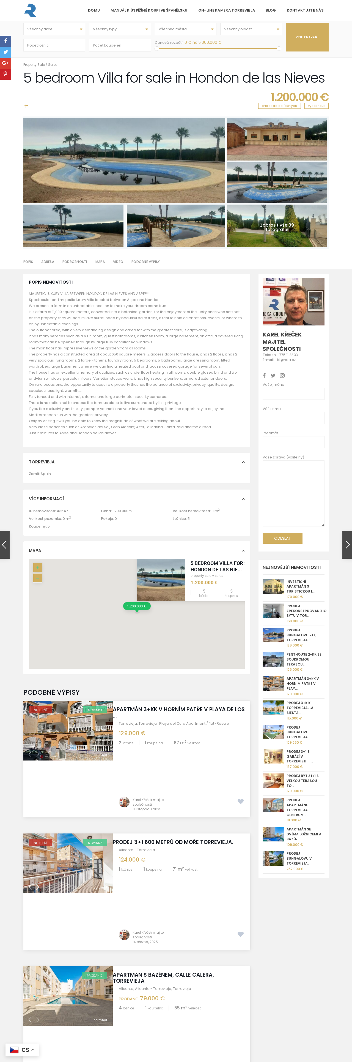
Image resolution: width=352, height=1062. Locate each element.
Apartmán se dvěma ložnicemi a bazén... (304, 838)
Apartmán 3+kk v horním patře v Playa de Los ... (179, 716)
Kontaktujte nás (305, 10)
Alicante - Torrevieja (137, 797)
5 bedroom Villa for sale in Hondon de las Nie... (226, 570)
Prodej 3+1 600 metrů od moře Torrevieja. (179, 789)
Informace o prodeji (120, 1000)
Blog (271, 10)
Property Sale (34, 68)
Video (118, 265)
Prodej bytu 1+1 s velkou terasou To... (303, 784)
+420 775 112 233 (211, 987)
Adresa (47, 265)
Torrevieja (128, 727)
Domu (94, 10)
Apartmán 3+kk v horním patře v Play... (303, 687)
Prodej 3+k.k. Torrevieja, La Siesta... (300, 712)
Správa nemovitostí (119, 1006)
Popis (28, 265)
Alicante (126, 879)
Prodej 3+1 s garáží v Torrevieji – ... (300, 760)
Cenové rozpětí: (169, 44)
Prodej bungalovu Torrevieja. (298, 736)
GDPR (106, 1013)
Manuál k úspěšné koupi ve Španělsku (149, 10)
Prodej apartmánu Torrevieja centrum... (298, 811)
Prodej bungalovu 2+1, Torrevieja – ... (301, 639)
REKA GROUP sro (116, 987)
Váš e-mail (272, 412)
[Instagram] (262, 981)
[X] (286, 981)
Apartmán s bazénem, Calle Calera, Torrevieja (169, 869)
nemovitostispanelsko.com (221, 1000)
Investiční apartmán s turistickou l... (301, 590)
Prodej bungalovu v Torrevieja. (299, 862)
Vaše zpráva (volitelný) (293, 496)
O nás (107, 974)
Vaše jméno (273, 388)
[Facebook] (270, 981)
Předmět (270, 436)
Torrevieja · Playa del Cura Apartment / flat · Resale (184, 727)
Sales (52, 68)
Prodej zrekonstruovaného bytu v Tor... (306, 614)
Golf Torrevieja (115, 980)
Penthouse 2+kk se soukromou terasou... (304, 663)
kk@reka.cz (207, 994)
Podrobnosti (74, 265)
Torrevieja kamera (118, 993)
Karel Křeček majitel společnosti (148, 749)
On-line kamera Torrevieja (226, 10)
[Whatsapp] (278, 981)
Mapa (100, 265)
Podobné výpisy (145, 265)
